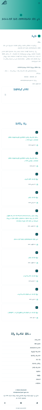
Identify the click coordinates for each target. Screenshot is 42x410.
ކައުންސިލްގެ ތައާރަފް (36, 367)
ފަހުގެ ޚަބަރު (38, 359)
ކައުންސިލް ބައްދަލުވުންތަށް (35, 347)
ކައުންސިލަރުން (37, 340)
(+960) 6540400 (21, 390)
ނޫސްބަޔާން (38, 379)
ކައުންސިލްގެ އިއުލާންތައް (35, 355)
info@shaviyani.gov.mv (21, 392)
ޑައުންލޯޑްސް (38, 383)
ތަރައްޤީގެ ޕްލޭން (37, 343)
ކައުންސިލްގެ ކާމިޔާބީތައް (35, 351)
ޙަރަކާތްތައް (38, 371)
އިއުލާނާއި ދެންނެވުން (36, 363)
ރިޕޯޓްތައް (38, 375)
